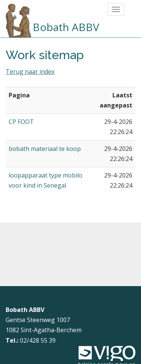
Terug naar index (30, 71)
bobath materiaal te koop (45, 149)
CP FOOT (21, 122)
